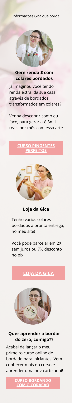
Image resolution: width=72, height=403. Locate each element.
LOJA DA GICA (38, 273)
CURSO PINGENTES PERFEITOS (36, 148)
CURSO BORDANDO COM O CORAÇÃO (33, 382)
